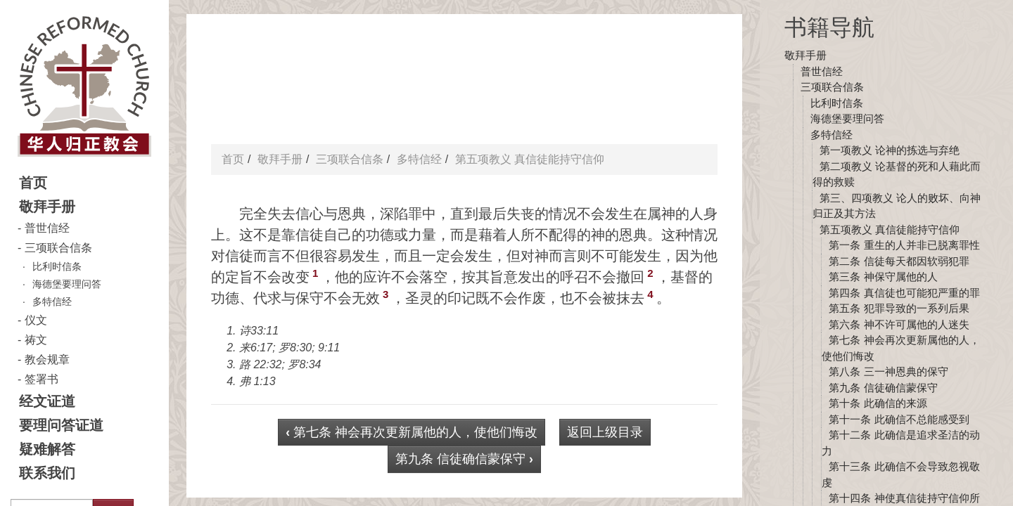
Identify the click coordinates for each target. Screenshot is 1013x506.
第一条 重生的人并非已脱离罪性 (904, 245)
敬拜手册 (47, 206)
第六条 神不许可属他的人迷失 (899, 324)
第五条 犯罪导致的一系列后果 (899, 308)
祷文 (36, 340)
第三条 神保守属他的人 (883, 277)
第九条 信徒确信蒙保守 (883, 388)
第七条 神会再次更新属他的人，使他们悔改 (411, 432)
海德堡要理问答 (66, 284)
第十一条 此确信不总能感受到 (899, 419)
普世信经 (47, 228)
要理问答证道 (61, 425)
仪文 (36, 320)
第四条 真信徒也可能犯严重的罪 (904, 293)
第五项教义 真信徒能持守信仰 (890, 229)
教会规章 (47, 359)
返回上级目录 (605, 432)
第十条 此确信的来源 (877, 403)
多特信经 (52, 301)
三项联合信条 (58, 248)
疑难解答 (47, 449)
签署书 (41, 379)
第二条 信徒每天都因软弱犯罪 (899, 261)
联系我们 (47, 473)
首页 (33, 182)
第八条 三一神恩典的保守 (888, 371)
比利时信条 (57, 266)
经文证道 (47, 401)
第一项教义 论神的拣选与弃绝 (890, 150)
